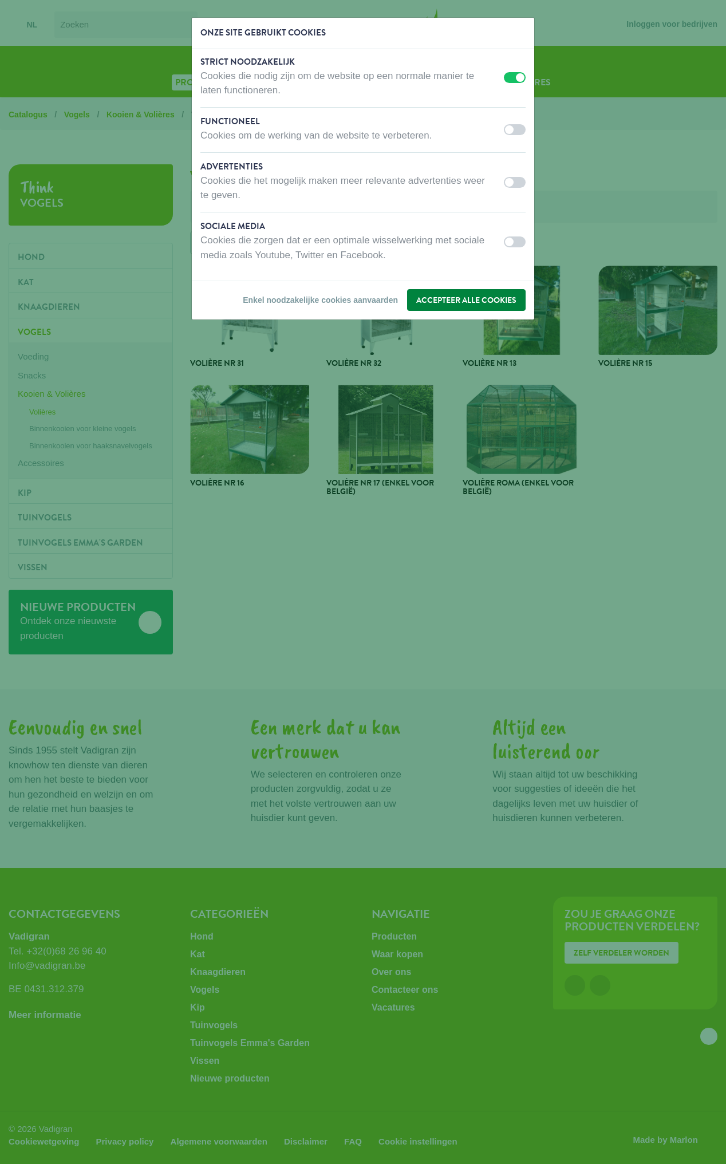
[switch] (515, 77)
